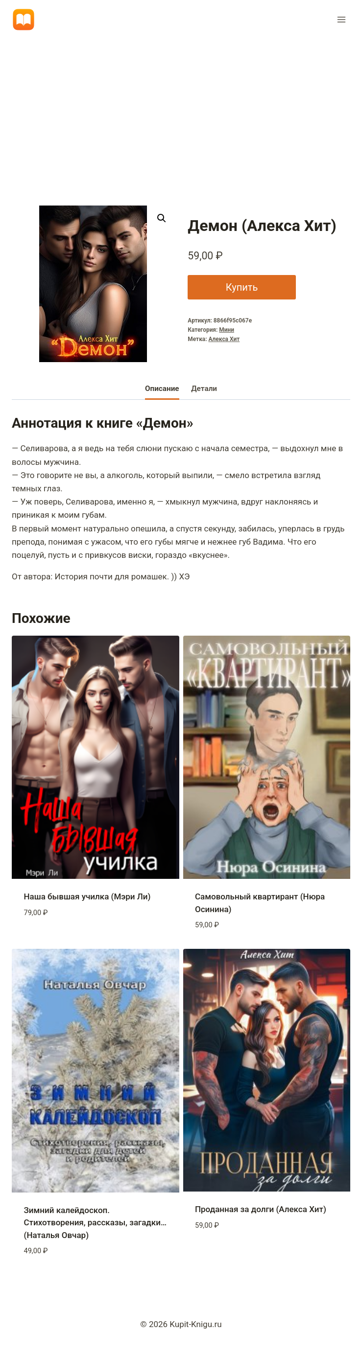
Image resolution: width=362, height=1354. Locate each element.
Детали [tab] (204, 388)
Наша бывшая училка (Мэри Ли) (87, 896)
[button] (161, 218)
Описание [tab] (162, 388)
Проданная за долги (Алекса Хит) (260, 1209)
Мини (226, 329)
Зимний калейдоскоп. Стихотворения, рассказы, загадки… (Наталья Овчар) (95, 1222)
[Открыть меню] (341, 19)
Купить (240, 287)
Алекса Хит (224, 339)
